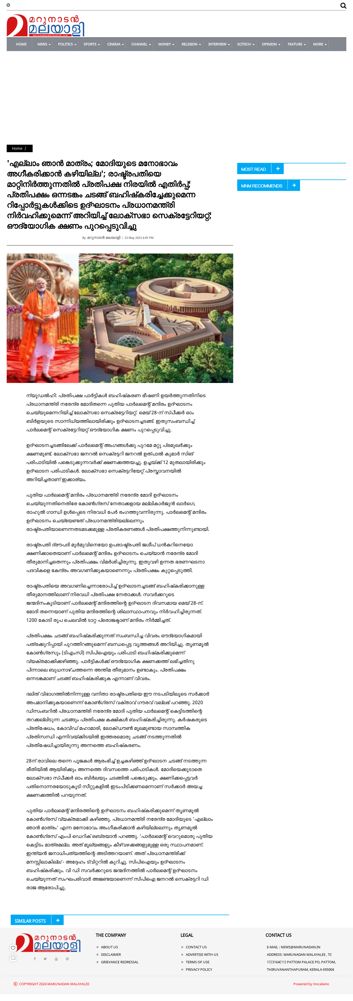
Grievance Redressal (120, 962)
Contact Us (196, 947)
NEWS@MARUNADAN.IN (300, 947)
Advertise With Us (202, 954)
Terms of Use (197, 962)
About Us (109, 947)
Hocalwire (321, 983)
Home (17, 148)
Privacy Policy (199, 969)
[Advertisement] (176, 104)
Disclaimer (111, 954)
